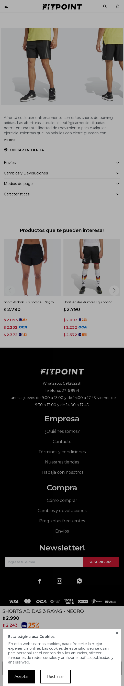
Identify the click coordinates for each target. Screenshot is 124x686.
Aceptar (22, 676)
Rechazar (55, 676)
